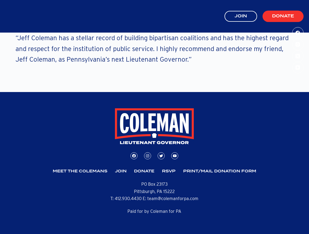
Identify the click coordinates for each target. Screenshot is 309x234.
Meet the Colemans (80, 171)
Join (121, 171)
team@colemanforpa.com (172, 198)
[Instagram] (298, 44)
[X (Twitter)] (298, 56)
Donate (283, 16)
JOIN (241, 16)
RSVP (169, 171)
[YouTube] (298, 68)
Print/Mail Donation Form (219, 171)
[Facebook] (298, 33)
